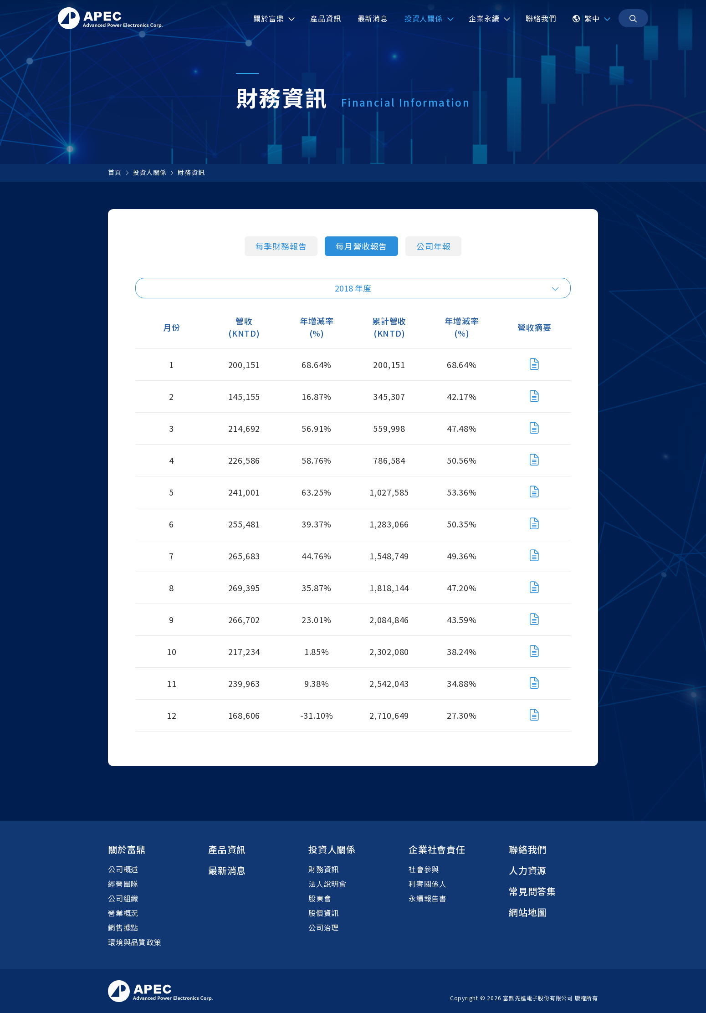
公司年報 (433, 246)
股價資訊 (323, 912)
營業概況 (123, 912)
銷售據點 (123, 927)
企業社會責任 (437, 849)
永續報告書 (428, 898)
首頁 (115, 172)
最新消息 (227, 870)
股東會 (319, 898)
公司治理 (323, 927)
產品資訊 (227, 849)
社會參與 (424, 869)
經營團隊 (123, 883)
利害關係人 (428, 883)
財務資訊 (191, 172)
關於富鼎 (127, 849)
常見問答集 (532, 891)
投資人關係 (149, 172)
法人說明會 (327, 883)
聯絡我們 (528, 849)
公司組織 (123, 898)
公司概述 (123, 869)
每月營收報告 (361, 246)
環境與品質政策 (135, 941)
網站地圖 (528, 912)
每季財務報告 (281, 246)
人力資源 (528, 870)
